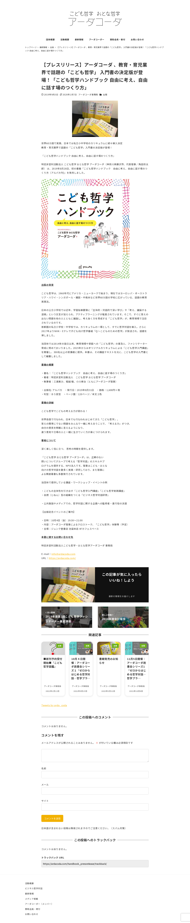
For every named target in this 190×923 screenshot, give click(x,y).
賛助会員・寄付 (32, 909)
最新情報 (29, 893)
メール (45, 784)
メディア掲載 (31, 898)
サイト (45, 800)
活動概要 (29, 883)
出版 (105, 94)
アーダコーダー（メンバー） (39, 903)
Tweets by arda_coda (54, 705)
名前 (43, 768)
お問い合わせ (31, 914)
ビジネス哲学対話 (34, 888)
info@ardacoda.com (63, 554)
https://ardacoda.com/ (62, 558)
